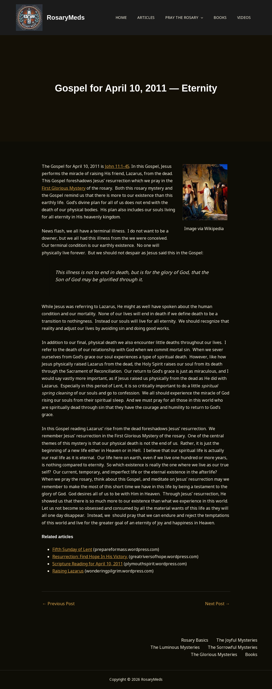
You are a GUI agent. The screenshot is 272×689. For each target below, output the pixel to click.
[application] (200, 17)
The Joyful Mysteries (236, 640)
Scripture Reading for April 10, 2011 (87, 564)
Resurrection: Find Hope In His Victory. (90, 556)
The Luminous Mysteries (175, 647)
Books (220, 17)
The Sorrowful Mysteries (232, 647)
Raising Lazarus (68, 571)
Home (121, 17)
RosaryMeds (66, 17)
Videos (244, 17)
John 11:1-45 (117, 166)
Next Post (217, 603)
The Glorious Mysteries (214, 654)
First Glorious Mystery (64, 188)
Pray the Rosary (184, 17)
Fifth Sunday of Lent (72, 549)
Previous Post (58, 603)
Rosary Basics (194, 640)
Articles (146, 17)
